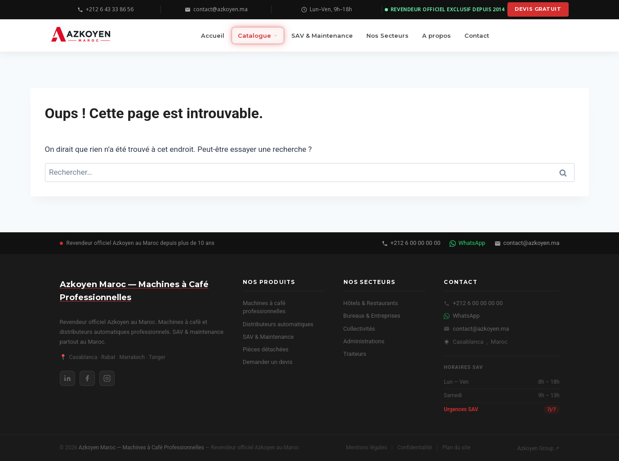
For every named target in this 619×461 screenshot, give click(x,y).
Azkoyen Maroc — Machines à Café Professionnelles (142, 447)
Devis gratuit (538, 9)
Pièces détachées (266, 349)
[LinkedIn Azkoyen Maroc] (67, 378)
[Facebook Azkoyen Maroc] (87, 378)
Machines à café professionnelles (264, 307)
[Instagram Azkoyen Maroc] (107, 378)
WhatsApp (467, 242)
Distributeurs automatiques (278, 324)
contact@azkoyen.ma (216, 9)
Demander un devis (268, 362)
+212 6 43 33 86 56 (105, 9)
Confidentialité (414, 447)
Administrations (364, 341)
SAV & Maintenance (268, 336)
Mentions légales (366, 447)
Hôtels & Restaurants (370, 303)
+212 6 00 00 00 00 (411, 242)
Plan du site (456, 447)
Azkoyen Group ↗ (538, 448)
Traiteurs (354, 353)
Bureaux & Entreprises (372, 315)
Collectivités (359, 328)
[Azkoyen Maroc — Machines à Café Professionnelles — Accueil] (81, 35)
